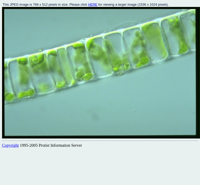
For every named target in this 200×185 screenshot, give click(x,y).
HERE (92, 4)
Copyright (10, 145)
